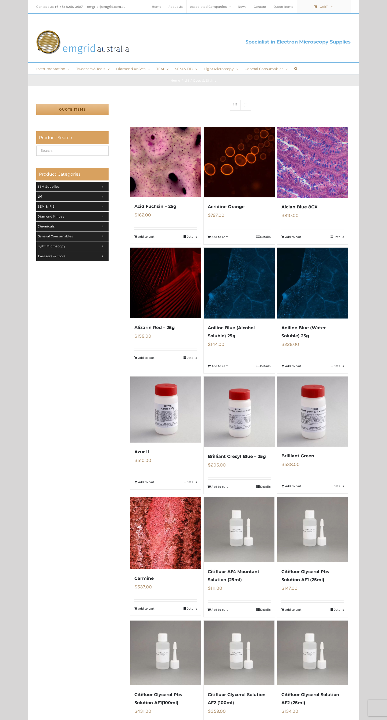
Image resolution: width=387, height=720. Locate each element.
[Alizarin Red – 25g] (165, 283)
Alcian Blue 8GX (299, 206)
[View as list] (246, 105)
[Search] (296, 68)
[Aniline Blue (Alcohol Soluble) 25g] (239, 283)
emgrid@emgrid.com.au (106, 7)
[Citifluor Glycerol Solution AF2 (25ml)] (312, 652)
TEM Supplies (72, 186)
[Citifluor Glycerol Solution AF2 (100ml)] (239, 652)
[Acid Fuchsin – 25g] (165, 162)
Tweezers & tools (72, 256)
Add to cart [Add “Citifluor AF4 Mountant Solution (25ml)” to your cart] (220, 610)
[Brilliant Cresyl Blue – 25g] (239, 412)
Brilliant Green (297, 455)
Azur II (141, 451)
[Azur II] (165, 410)
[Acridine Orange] (239, 162)
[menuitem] (156, 6)
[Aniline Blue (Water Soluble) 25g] (312, 283)
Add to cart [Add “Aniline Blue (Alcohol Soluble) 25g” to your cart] (220, 366)
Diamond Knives (72, 216)
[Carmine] (165, 533)
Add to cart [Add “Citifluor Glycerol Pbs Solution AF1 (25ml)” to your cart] (293, 610)
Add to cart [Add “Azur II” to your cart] (146, 482)
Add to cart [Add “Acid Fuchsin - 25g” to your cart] (146, 236)
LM (72, 196)
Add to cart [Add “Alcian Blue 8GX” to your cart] (293, 237)
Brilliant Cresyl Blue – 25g (237, 456)
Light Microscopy (72, 246)
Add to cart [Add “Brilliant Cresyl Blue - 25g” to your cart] (220, 487)
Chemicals (72, 226)
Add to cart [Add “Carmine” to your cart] (146, 608)
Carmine (144, 578)
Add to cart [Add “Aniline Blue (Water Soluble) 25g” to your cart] (293, 366)
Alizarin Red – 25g (154, 327)
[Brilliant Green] (312, 412)
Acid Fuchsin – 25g (155, 206)
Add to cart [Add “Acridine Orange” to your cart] (220, 237)
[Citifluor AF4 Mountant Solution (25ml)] (239, 529)
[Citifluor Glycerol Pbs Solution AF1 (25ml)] (312, 529)
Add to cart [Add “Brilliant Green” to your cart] (293, 486)
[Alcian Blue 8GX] (312, 162)
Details (192, 236)
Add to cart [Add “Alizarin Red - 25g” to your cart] (146, 358)
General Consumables (72, 236)
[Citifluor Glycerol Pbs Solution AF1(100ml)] (165, 652)
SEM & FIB (72, 206)
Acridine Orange (226, 206)
